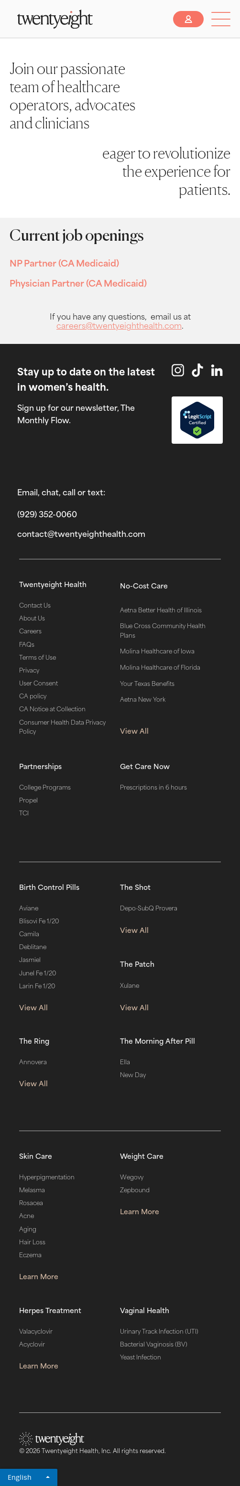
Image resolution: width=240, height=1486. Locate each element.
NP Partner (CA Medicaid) (64, 262)
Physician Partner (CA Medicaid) (78, 282)
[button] (220, 19)
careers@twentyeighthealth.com (119, 325)
